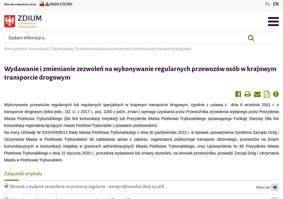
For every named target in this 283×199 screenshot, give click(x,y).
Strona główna (15, 49)
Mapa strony (58, 4)
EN (276, 4)
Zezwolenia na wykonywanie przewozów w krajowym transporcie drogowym (133, 49)
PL (267, 4)
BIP (41, 4)
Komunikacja (39, 49)
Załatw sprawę (62, 49)
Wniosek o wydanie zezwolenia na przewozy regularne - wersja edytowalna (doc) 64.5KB (87, 186)
